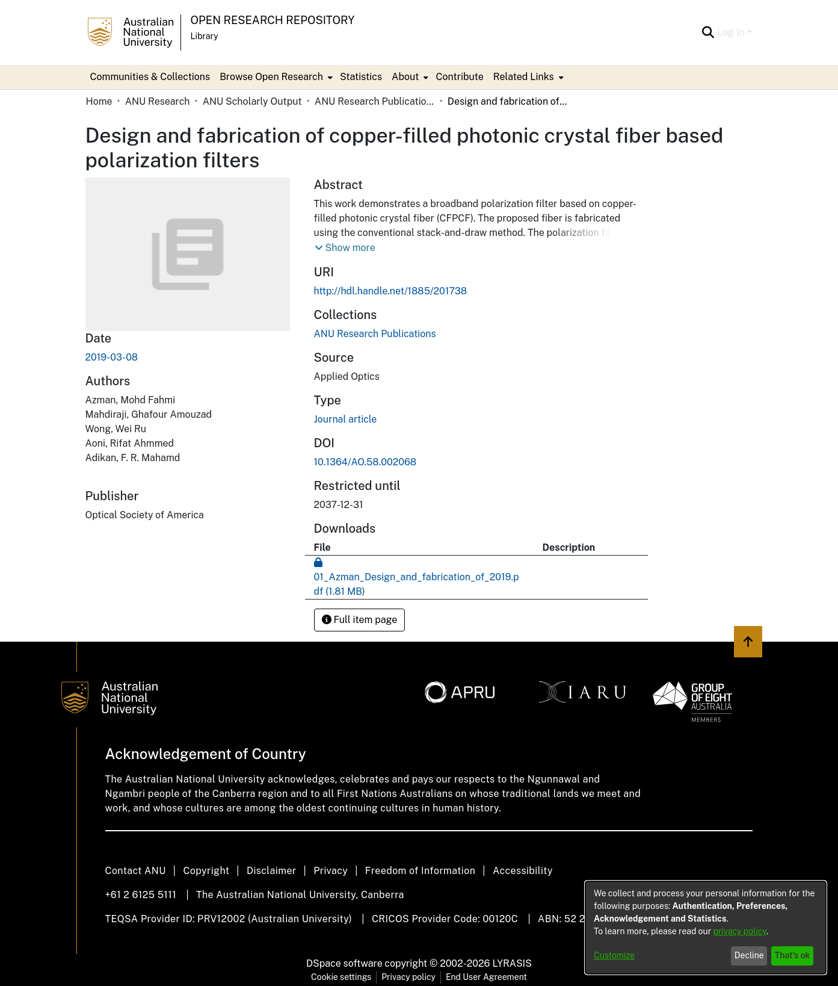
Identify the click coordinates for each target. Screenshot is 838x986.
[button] (345, 248)
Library (204, 36)
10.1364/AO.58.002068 (365, 462)
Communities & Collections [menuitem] (150, 76)
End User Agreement (486, 977)
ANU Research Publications (375, 101)
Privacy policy (408, 977)
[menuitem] (275, 77)
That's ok (792, 955)
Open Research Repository (273, 20)
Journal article (345, 419)
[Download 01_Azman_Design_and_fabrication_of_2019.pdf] (416, 577)
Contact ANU (135, 870)
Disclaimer (272, 870)
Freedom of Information (420, 870)
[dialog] (705, 927)
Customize (614, 955)
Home (99, 101)
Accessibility (523, 870)
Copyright (206, 870)
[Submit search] (708, 32)
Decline (749, 955)
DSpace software (344, 963)
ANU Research (157, 101)
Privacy (330, 870)
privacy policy (739, 931)
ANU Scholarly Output (252, 101)
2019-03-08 (111, 357)
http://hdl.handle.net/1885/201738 (390, 291)
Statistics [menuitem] (361, 76)
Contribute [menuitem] (459, 76)
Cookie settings (341, 977)
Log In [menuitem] (731, 32)
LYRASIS (511, 963)
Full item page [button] (360, 619)
